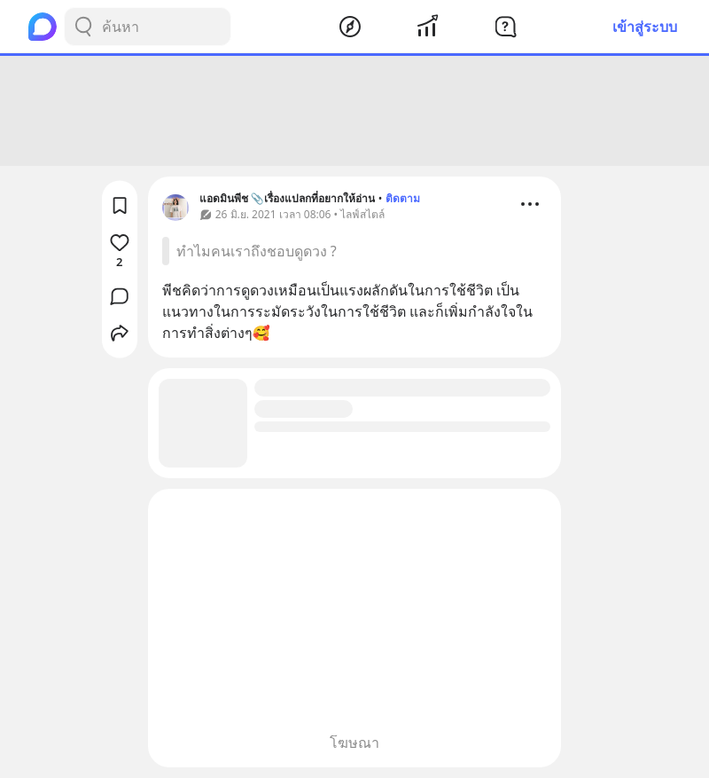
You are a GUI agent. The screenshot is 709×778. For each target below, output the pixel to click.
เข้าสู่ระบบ (644, 26)
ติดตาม (403, 198)
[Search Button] (83, 26)
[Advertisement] (354, 111)
